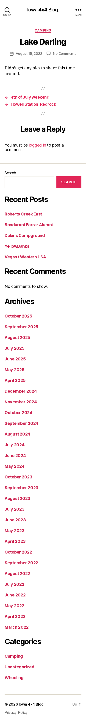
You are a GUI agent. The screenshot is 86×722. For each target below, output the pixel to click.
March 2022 (16, 627)
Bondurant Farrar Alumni (29, 224)
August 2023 (17, 498)
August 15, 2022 (29, 53)
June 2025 (15, 359)
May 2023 (15, 530)
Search (10, 173)
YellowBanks (17, 246)
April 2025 (15, 380)
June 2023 (15, 519)
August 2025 (17, 337)
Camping (43, 30)
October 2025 (18, 316)
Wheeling (14, 677)
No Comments (64, 53)
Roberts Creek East (23, 214)
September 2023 (21, 487)
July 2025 (15, 348)
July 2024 (15, 444)
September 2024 (21, 423)
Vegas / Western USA (25, 257)
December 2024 (21, 391)
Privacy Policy (16, 712)
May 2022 (14, 605)
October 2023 (18, 477)
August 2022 (17, 573)
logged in (37, 145)
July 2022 (14, 584)
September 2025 (21, 326)
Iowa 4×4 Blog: (31, 704)
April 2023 (15, 541)
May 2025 (15, 369)
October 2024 (18, 412)
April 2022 (15, 616)
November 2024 (21, 401)
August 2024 (17, 434)
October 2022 (18, 552)
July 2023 (15, 509)
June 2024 (15, 455)
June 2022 (15, 595)
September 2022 (21, 562)
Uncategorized (19, 666)
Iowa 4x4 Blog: (43, 9)
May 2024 (15, 466)
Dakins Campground (25, 235)
